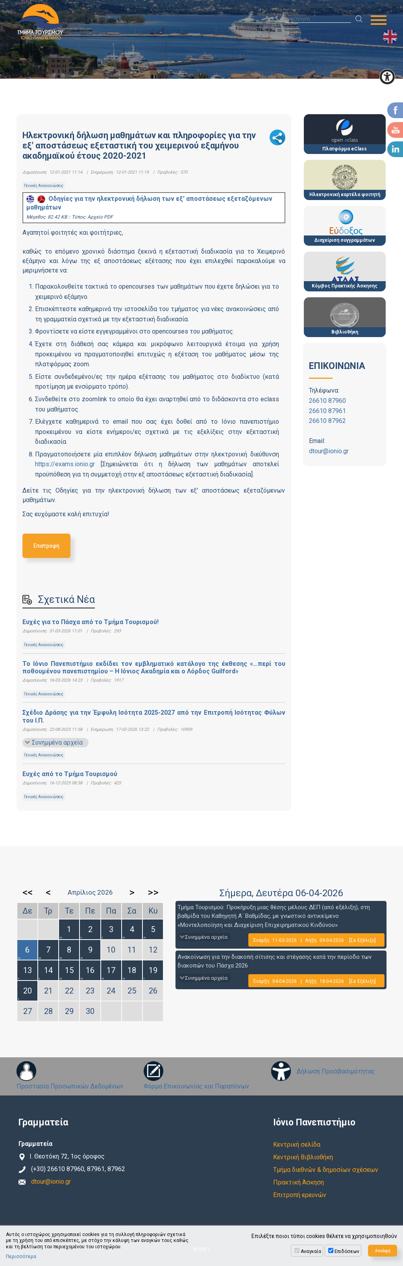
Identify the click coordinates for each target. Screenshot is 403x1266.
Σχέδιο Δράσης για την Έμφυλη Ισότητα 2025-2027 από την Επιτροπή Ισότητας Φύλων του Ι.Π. (153, 716)
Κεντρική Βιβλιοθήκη (303, 1157)
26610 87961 (327, 411)
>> (153, 892)
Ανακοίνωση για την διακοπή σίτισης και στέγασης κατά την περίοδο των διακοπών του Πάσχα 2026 (274, 961)
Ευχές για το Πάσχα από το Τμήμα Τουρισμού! (90, 622)
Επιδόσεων (347, 1251)
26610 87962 (327, 420)
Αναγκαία (311, 1251)
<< (27, 892)
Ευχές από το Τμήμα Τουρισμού (69, 774)
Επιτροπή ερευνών (299, 1195)
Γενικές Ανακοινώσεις (43, 186)
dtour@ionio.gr (329, 451)
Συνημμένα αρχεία (57, 742)
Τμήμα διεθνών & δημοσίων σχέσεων (325, 1169)
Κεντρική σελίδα (296, 1144)
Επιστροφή (46, 545)
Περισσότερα (21, 1256)
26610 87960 (327, 400)
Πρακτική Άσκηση (298, 1182)
